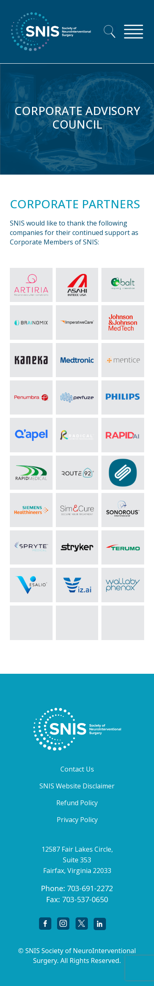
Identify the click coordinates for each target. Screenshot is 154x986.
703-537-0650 (85, 899)
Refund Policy (77, 802)
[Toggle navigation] (133, 31)
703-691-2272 (90, 888)
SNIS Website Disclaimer (77, 785)
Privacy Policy (77, 819)
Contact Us (77, 769)
